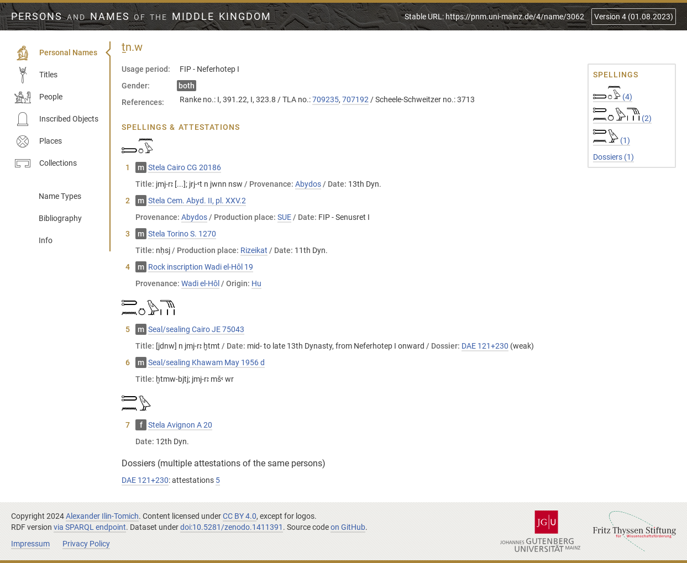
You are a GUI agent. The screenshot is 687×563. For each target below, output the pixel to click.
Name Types (60, 196)
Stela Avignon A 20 (180, 424)
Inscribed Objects (56, 119)
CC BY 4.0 (239, 516)
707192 (355, 99)
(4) (612, 96)
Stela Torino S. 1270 (182, 233)
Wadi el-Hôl (200, 283)
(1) (611, 140)
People (38, 97)
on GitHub (348, 527)
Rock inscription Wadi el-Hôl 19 (200, 266)
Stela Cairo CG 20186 (184, 167)
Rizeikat (254, 250)
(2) (622, 118)
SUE (284, 217)
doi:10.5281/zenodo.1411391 (231, 527)
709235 (325, 99)
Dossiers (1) (613, 156)
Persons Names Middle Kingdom (141, 16)
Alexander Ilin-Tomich (102, 516)
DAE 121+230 (485, 345)
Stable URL (494, 16)
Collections (45, 163)
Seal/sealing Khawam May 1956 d (206, 362)
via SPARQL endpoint (90, 527)
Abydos (308, 184)
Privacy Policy (86, 543)
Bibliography (60, 218)
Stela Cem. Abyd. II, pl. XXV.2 (197, 200)
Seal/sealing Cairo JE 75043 (196, 329)
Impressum (30, 543)
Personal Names (55, 53)
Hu (256, 283)
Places (38, 141)
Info (46, 240)
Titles (35, 75)
